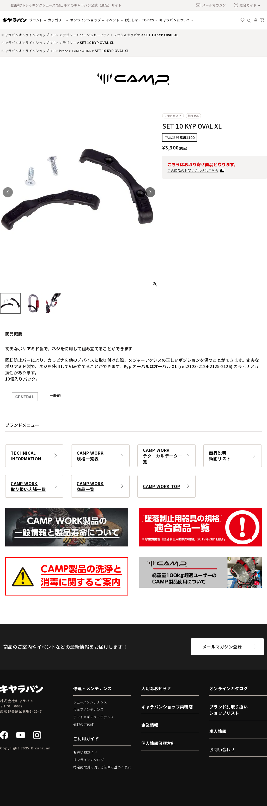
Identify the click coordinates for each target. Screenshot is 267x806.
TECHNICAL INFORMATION (26, 456)
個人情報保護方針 (158, 743)
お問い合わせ (222, 749)
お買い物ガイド (85, 752)
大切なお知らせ (156, 688)
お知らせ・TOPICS (139, 19)
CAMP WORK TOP (161, 486)
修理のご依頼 (83, 724)
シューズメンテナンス (90, 702)
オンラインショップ (85, 19)
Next (150, 192)
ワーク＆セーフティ (95, 34)
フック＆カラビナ (127, 34)
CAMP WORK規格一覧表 (90, 456)
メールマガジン (211, 5)
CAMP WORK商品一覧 (90, 486)
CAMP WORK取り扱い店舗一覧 (28, 486)
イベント (112, 19)
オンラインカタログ (88, 759)
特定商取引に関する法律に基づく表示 (102, 767)
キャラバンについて (174, 19)
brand (63, 50)
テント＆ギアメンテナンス (93, 716)
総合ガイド (245, 5)
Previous (8, 192)
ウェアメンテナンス (88, 709)
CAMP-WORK (81, 50)
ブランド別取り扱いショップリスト (228, 709)
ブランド (36, 19)
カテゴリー (56, 19)
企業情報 (149, 725)
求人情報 (217, 731)
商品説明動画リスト (220, 456)
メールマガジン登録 (222, 646)
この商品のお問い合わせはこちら (192, 170)
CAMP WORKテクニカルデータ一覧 (162, 456)
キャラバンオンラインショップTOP (28, 34)
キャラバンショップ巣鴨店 (167, 706)
